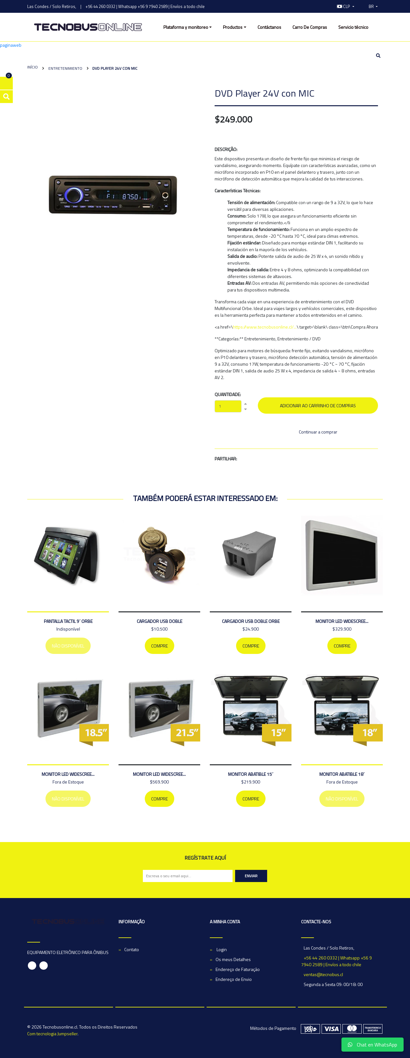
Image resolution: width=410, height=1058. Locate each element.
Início (32, 67)
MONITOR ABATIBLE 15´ (250, 774)
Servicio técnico (353, 27)
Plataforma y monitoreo (185, 27)
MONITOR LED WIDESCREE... (342, 621)
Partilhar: (226, 458)
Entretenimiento (64, 68)
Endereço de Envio (234, 979)
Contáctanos (269, 27)
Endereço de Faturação (238, 969)
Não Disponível (68, 645)
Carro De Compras (309, 27)
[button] (345, 6)
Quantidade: (228, 394)
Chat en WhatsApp (372, 1044)
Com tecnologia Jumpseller (52, 1033)
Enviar (251, 876)
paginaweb (10, 45)
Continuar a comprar (318, 431)
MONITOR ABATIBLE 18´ (342, 774)
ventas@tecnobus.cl (323, 974)
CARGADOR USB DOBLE (159, 621)
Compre (159, 645)
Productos (232, 27)
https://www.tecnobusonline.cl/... (265, 326)
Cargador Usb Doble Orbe (251, 621)
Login (221, 949)
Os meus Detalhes (233, 959)
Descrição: (226, 149)
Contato (131, 949)
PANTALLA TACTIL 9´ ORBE (68, 621)
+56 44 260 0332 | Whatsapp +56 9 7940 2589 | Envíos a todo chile (145, 6)
